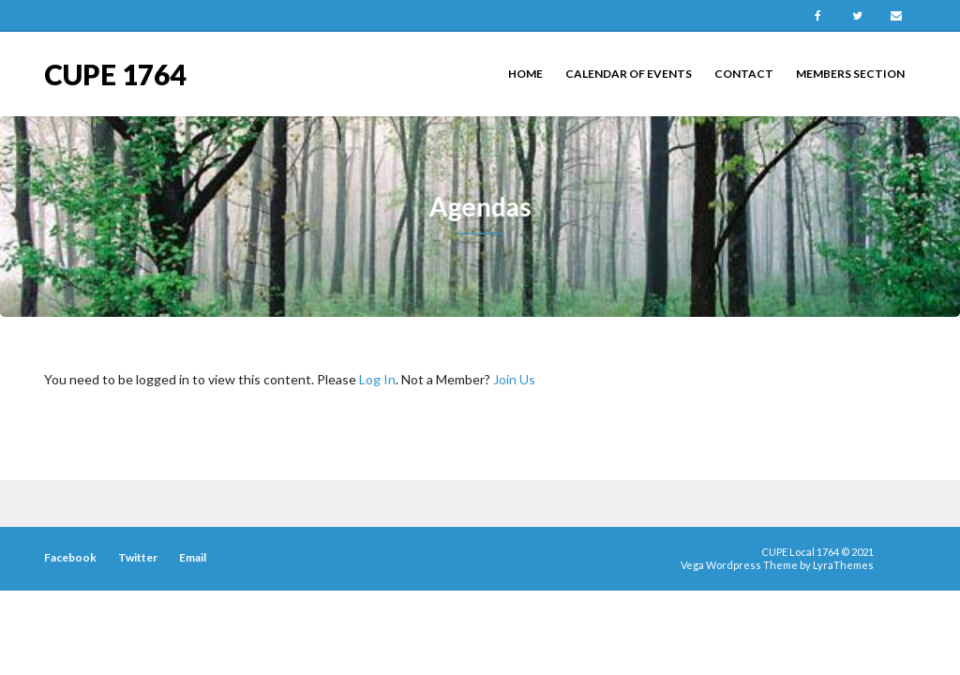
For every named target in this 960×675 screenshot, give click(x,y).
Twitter (857, 16)
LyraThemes (843, 565)
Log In (377, 379)
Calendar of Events (628, 74)
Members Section (850, 74)
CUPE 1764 (115, 72)
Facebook (817, 16)
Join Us (514, 379)
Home (525, 74)
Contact (743, 74)
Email (896, 16)
